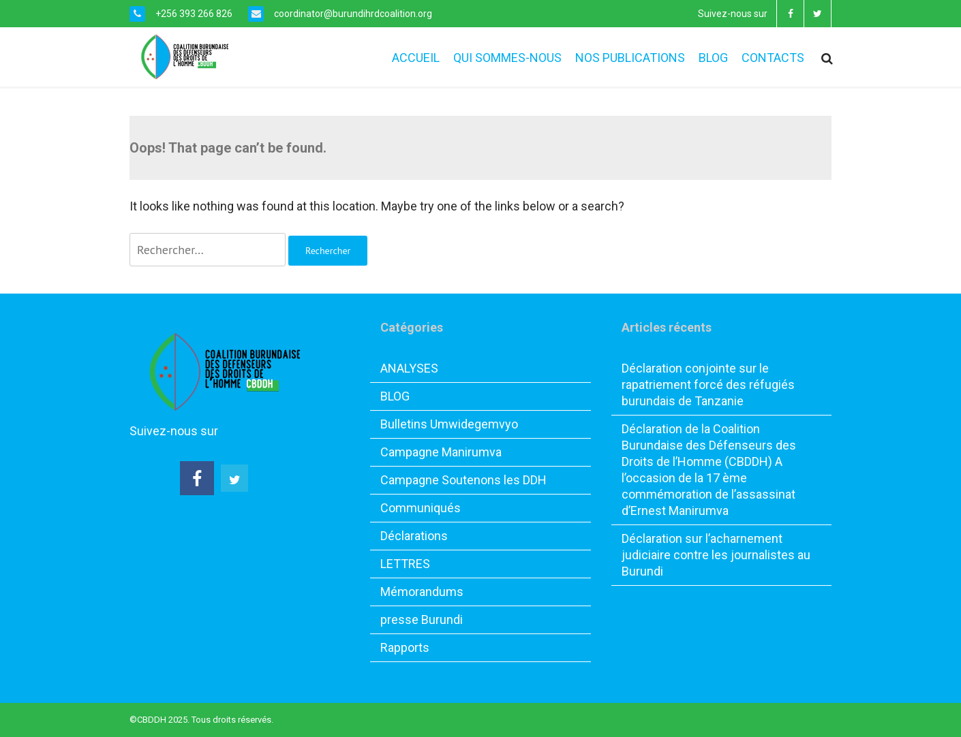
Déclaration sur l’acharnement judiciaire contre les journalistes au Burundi (716, 554)
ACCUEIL (416, 57)
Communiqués (420, 508)
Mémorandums (421, 591)
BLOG (713, 57)
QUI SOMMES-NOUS (507, 57)
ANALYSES (409, 368)
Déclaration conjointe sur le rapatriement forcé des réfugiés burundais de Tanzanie (708, 384)
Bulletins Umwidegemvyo (449, 424)
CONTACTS (773, 57)
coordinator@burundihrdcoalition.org (352, 13)
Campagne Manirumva (441, 452)
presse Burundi (421, 619)
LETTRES (405, 563)
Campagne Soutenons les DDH (463, 480)
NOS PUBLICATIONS (630, 57)
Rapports (404, 647)
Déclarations (414, 536)
